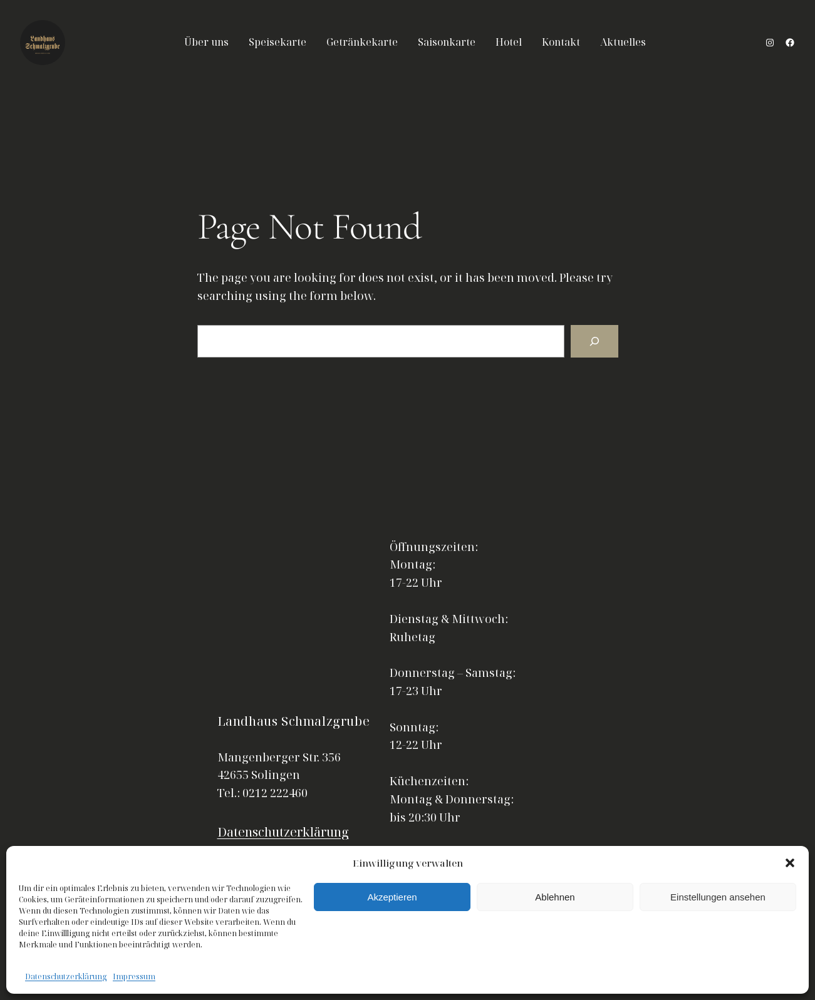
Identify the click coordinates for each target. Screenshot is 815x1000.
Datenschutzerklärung (65, 976)
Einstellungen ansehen (718, 897)
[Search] (594, 341)
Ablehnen (554, 897)
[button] (790, 863)
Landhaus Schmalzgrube (293, 721)
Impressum (134, 976)
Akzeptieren (392, 897)
